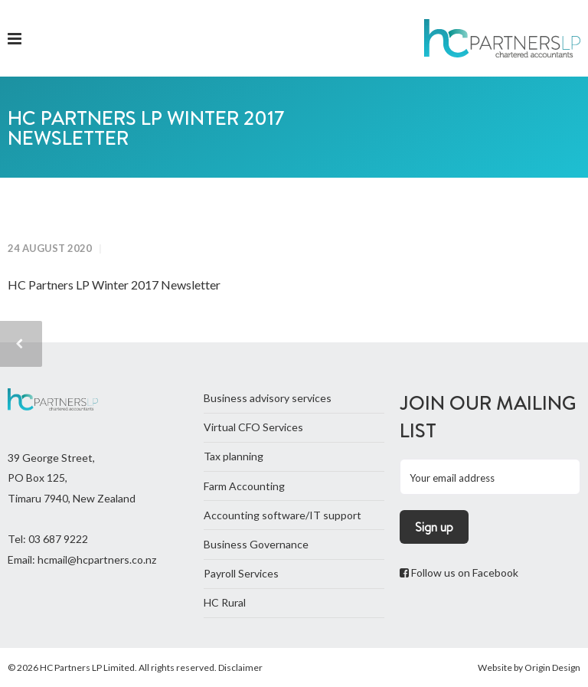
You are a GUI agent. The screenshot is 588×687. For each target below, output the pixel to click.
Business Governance (256, 544)
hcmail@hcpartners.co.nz (97, 559)
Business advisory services (268, 397)
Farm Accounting (244, 485)
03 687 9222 (58, 538)
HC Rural (225, 602)
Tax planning (233, 456)
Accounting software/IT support (282, 515)
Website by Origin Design (529, 667)
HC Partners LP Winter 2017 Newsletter (114, 284)
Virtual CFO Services (253, 426)
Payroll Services (241, 573)
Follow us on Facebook (459, 572)
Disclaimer (240, 667)
